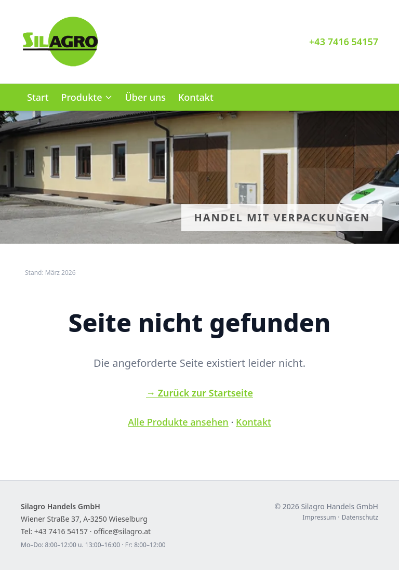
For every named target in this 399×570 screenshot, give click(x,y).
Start (38, 97)
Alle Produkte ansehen (178, 422)
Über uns (145, 97)
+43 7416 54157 (343, 41)
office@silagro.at (122, 531)
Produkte (87, 97)
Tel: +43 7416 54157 (54, 531)
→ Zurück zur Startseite (199, 393)
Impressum (319, 517)
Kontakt (196, 97)
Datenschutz (360, 517)
